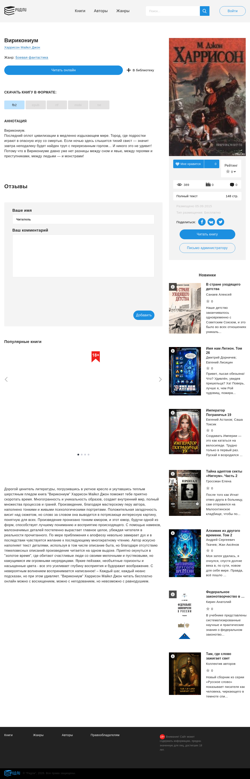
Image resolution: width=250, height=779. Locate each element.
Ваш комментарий (30, 230)
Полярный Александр (138, 423)
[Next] (162, 380)
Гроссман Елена (218, 481)
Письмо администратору (207, 248)
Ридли (24, 10)
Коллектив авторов (220, 663)
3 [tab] (85, 455)
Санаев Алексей (218, 294)
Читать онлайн (24, 70)
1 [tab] (78, 455)
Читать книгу (207, 234)
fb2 (17, 105)
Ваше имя (22, 210)
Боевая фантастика (32, 57)
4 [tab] (88, 455)
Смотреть (21, 436)
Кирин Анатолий (218, 602)
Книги (80, 11)
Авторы (101, 11)
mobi (97, 105)
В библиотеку (70, 70)
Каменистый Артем (19, 423)
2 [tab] (82, 455)
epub (44, 105)
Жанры (123, 11)
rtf (70, 105)
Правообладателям (106, 735)
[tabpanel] (83, 396)
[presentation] (44, 291)
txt (124, 105)
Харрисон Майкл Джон (23, 47)
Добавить (137, 315)
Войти (233, 11)
